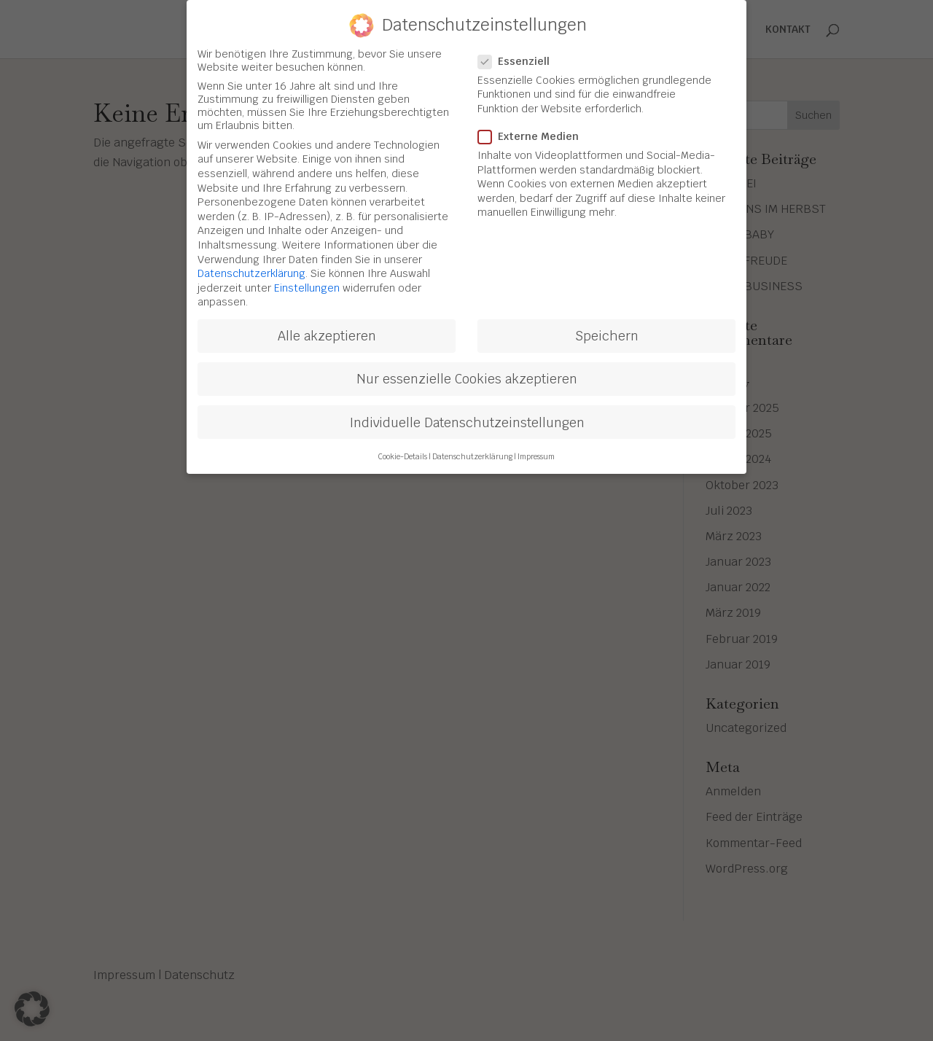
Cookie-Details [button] (402, 450)
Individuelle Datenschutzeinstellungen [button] (467, 416)
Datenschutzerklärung (251, 267)
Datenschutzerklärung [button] (472, 450)
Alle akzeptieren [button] (327, 329)
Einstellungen (307, 281)
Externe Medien (534, 129)
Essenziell (519, 54)
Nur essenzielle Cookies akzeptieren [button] (466, 372)
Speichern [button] (607, 329)
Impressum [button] (536, 450)
